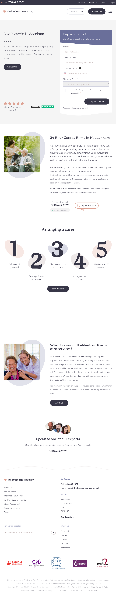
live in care (84, 390)
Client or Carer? (71, 79)
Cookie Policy (61, 590)
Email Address (70, 58)
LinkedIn (64, 540)
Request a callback (88, 206)
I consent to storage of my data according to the (87, 92)
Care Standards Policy (99, 587)
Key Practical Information (15, 500)
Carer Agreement (12, 508)
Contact (103, 3)
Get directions (67, 517)
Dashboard (81, 3)
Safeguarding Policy (45, 590)
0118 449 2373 (16, 2)
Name (66, 47)
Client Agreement (12, 504)
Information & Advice (13, 496)
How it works (10, 492)
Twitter (63, 535)
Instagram (65, 548)
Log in (112, 3)
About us (93, 3)
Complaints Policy (27, 590)
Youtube (64, 544)
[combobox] (65, 73)
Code (96, 590)
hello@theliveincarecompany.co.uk (83, 488)
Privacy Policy (74, 93)
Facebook (64, 531)
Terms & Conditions (80, 587)
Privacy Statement (77, 590)
